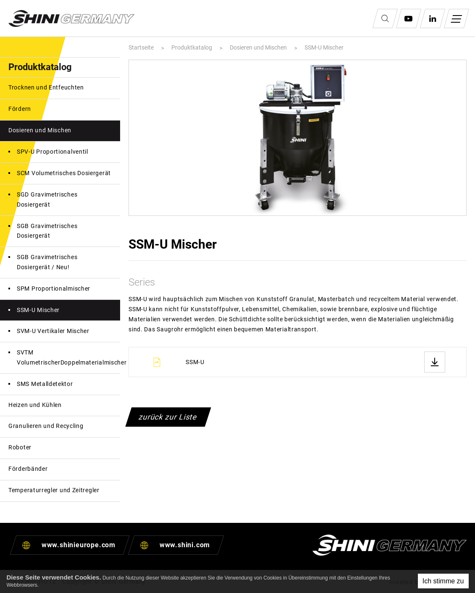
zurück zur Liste (168, 416)
